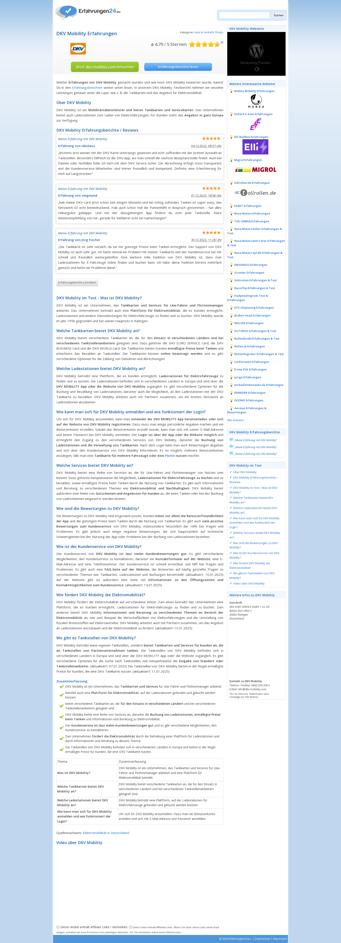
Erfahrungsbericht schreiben (77, 282)
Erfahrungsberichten (87, 87)
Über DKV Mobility (245, 472)
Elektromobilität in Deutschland (106, 833)
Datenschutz (262, 939)
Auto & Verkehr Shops (208, 32)
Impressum (280, 939)
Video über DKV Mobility (249, 583)
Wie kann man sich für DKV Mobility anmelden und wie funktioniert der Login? (254, 522)
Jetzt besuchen (105, 66)
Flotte (170, 455)
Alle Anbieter (235, 420)
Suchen (279, 15)
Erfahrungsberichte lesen (178, 66)
